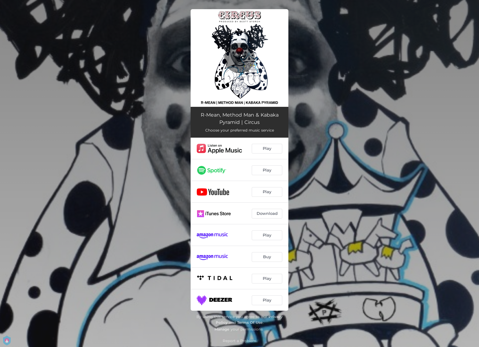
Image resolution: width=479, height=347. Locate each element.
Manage (221, 329)
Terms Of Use (250, 322)
